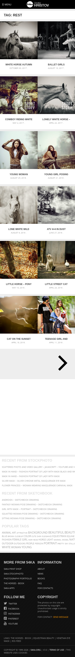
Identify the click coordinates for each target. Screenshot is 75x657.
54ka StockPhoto (13, 573)
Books (41, 578)
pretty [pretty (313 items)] (60, 543)
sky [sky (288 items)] (66, 543)
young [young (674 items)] (27, 547)
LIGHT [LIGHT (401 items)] (50, 539)
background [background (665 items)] (38, 532)
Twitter (12, 603)
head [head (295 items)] (35, 540)
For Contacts (45, 588)
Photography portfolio (18, 578)
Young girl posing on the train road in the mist (56, 174)
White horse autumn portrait (18, 64)
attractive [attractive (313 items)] (22, 532)
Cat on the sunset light (19, 339)
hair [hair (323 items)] (30, 539)
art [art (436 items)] (14, 532)
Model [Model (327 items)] (65, 539)
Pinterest (13, 618)
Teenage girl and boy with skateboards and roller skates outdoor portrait (56, 339)
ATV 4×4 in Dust (56, 229)
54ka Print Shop (13, 568)
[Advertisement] (37, 417)
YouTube (13, 623)
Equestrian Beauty (43, 638)
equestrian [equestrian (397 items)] (59, 536)
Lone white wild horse (18, 229)
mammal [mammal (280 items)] (57, 540)
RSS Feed (16, 641)
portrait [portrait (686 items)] (50, 543)
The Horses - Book (14, 583)
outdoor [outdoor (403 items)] (7, 543)
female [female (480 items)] (16, 539)
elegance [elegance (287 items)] (47, 536)
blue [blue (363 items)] (4, 536)
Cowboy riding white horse (18, 119)
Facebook (13, 608)
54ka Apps (9, 588)
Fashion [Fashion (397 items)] (7, 539)
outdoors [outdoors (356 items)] (20, 543)
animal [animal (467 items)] (6, 532)
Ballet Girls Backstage (56, 64)
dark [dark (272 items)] (39, 536)
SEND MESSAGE (60, 616)
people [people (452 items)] (30, 543)
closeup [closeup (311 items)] (19, 536)
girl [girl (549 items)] (25, 539)
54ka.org (36, 649)
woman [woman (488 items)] (16, 547)
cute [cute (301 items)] (33, 536)
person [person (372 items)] (39, 543)
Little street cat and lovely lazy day (56, 284)
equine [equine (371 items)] (70, 536)
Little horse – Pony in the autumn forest (19, 284)
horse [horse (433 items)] (42, 539)
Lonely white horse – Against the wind (56, 119)
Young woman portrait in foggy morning (19, 174)
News (40, 573)
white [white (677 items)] (6, 547)
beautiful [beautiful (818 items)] (56, 532)
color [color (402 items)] (27, 536)
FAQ (40, 583)
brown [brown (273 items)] (11, 536)
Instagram (14, 613)
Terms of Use (56, 649)
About (41, 568)
